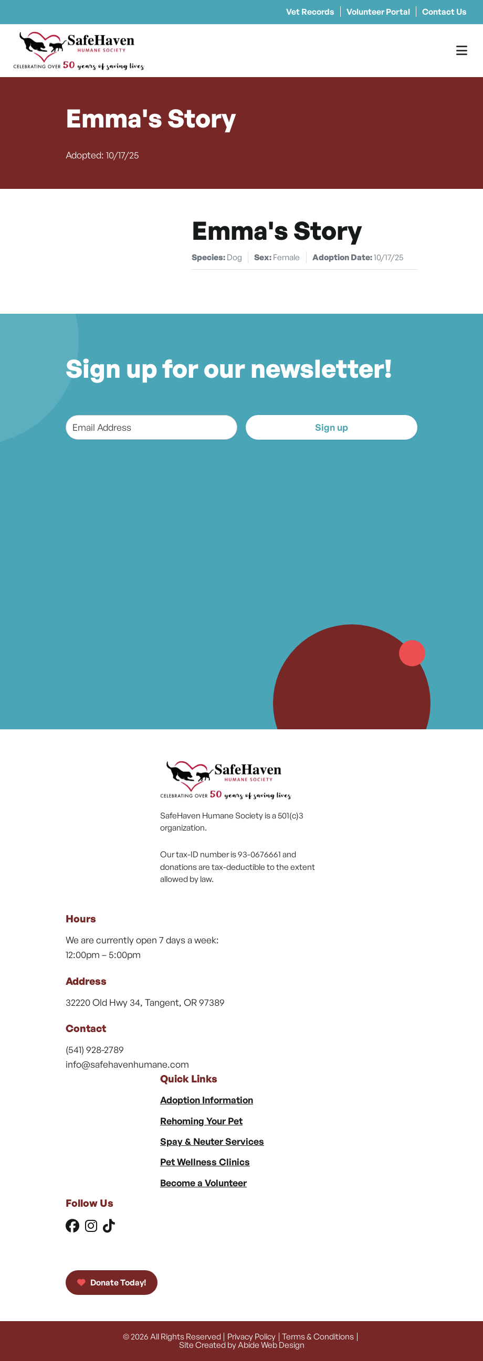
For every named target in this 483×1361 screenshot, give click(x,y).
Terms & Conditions (318, 1336)
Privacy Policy (251, 1336)
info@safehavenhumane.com (127, 1064)
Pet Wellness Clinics (205, 1161)
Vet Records (310, 11)
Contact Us (444, 11)
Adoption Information (206, 1099)
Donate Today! (111, 1282)
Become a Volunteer (203, 1182)
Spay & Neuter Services (212, 1141)
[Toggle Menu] (462, 50)
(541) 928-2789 (95, 1049)
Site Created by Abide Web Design (241, 1344)
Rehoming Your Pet (201, 1120)
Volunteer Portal (378, 11)
